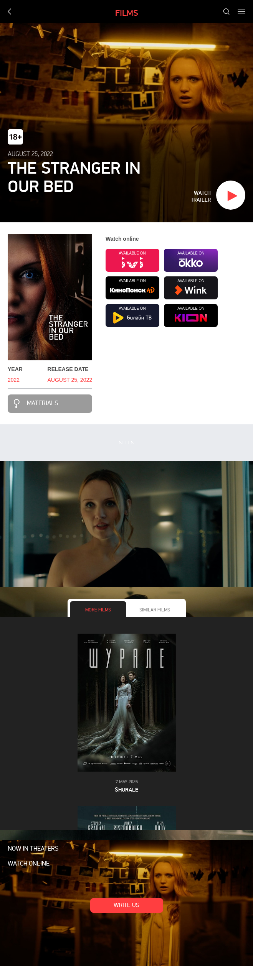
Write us (126, 906)
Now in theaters (33, 849)
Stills (126, 443)
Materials (42, 404)
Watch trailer (201, 196)
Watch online (29, 864)
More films (98, 610)
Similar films (154, 610)
